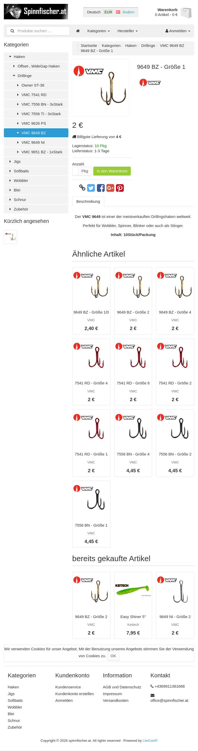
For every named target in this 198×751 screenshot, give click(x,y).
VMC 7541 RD (30, 94)
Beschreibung (88, 201)
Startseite (89, 45)
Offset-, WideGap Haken (36, 66)
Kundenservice (68, 687)
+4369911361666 (170, 686)
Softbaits (18, 171)
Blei (14, 190)
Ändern (128, 12)
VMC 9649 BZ (30, 133)
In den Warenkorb (112, 171)
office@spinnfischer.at (169, 700)
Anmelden (178, 31)
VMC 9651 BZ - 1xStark (38, 152)
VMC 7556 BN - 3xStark (39, 104)
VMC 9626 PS (30, 123)
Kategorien (98, 31)
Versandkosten (115, 700)
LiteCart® (150, 740)
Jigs (14, 161)
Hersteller (128, 31)
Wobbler (18, 180)
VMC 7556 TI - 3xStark (38, 114)
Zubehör (18, 209)
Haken (16, 56)
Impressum (112, 693)
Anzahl (78, 164)
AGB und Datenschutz (122, 687)
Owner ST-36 (29, 85)
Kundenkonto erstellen (74, 693)
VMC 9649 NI (30, 142)
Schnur (17, 199)
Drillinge (22, 75)
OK (113, 656)
